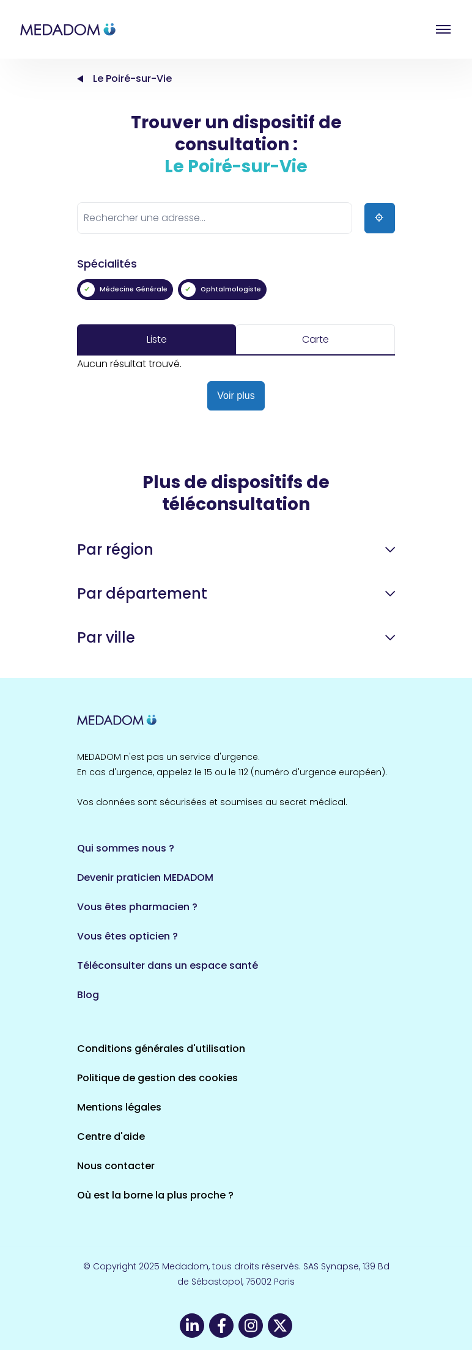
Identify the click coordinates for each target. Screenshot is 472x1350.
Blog (88, 995)
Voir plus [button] (235, 395)
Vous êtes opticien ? (127, 936)
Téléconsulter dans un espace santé (167, 965)
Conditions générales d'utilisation (161, 1049)
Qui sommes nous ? (125, 848)
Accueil (80, 78)
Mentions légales (119, 1107)
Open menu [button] (443, 29)
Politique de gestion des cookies (157, 1078)
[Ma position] (379, 218)
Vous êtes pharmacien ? (137, 907)
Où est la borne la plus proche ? (155, 1195)
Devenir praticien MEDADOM (145, 877)
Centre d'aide (111, 1136)
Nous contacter (116, 1166)
